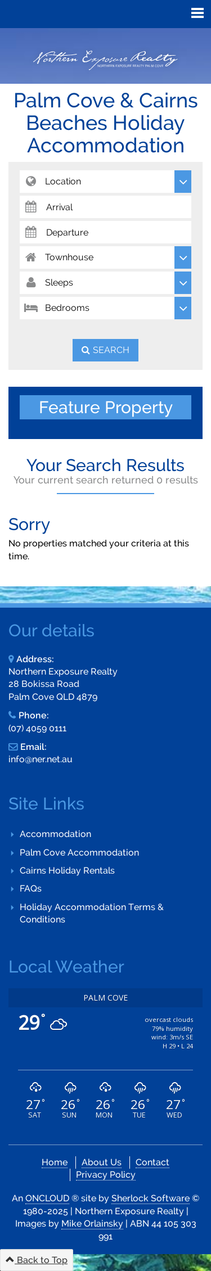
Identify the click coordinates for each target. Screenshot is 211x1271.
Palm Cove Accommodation (79, 852)
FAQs (31, 888)
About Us (102, 1162)
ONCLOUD (47, 1198)
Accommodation (55, 834)
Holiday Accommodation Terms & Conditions (92, 913)
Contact (152, 1162)
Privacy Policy (106, 1174)
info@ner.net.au (40, 759)
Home (55, 1162)
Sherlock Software (150, 1198)
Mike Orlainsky (92, 1223)
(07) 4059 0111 (37, 728)
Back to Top (37, 1260)
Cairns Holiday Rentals (67, 870)
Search (111, 350)
